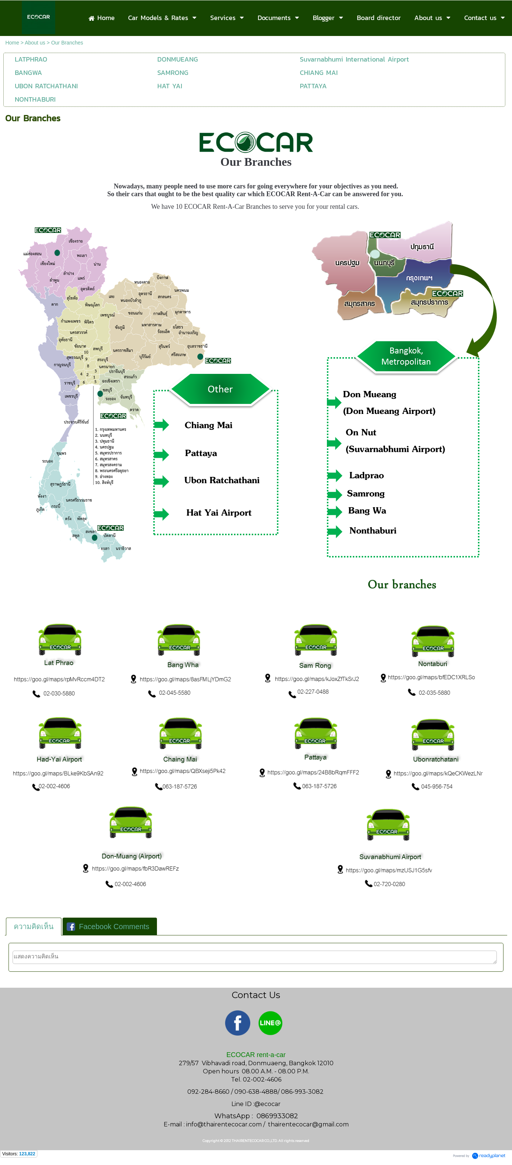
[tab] (33, 926)
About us (35, 43)
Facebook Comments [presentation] (108, 926)
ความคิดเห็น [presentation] (34, 926)
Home (12, 43)
